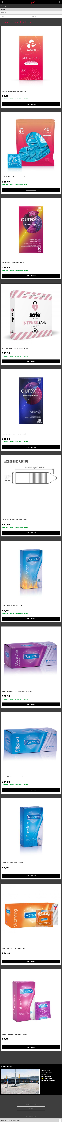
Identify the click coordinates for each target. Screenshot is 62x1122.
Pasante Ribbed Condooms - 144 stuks (12, 777)
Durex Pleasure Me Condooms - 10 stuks (13, 262)
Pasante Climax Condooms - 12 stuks (12, 605)
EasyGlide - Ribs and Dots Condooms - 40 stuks (15, 177)
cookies (18, 1120)
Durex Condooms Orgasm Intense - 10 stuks (14, 434)
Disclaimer (31, 1108)
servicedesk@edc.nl (48, 1080)
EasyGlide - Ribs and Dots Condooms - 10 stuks (15, 91)
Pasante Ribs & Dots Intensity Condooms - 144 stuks (17, 691)
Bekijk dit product (31, 104)
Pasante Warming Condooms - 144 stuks (13, 948)
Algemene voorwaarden (31, 1104)
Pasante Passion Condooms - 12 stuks (12, 862)
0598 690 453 (46, 1076)
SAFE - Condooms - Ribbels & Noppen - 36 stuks (15, 348)
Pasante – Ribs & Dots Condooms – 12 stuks (14, 1034)
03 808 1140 (46, 1078)
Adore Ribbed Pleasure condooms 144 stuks (14, 519)
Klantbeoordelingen (31, 1116)
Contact (31, 1112)
